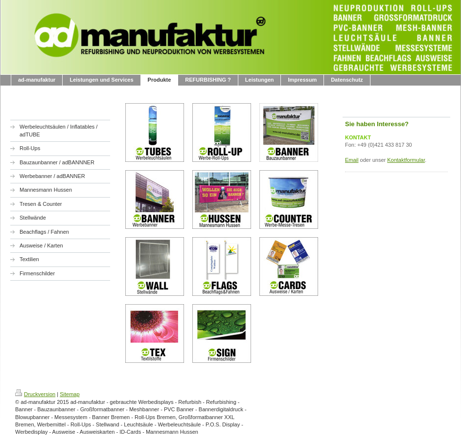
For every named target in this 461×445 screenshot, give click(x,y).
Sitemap (69, 394)
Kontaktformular (406, 160)
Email (352, 160)
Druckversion (35, 394)
